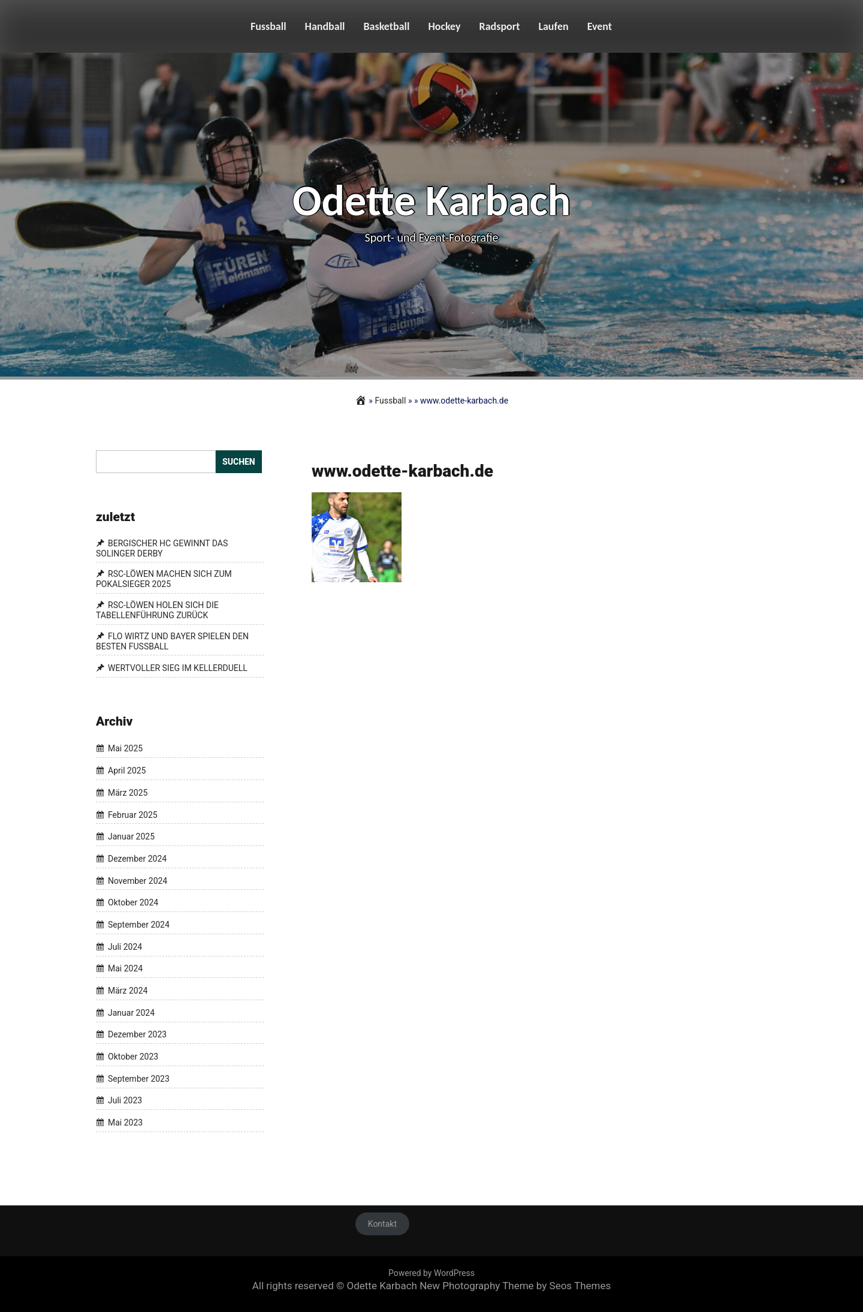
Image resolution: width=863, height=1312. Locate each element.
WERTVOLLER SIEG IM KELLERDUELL (178, 668)
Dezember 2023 (137, 1035)
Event (599, 26)
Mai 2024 (125, 969)
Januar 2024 (131, 1013)
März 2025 (127, 793)
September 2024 (139, 924)
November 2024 (137, 881)
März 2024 (127, 990)
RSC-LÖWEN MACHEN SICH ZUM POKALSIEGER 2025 (164, 579)
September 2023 (139, 1079)
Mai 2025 (125, 749)
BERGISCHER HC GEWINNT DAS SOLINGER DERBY (162, 548)
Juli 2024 (125, 947)
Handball (325, 26)
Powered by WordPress (431, 1273)
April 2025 (127, 770)
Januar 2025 (131, 836)
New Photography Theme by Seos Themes (515, 1286)
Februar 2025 (133, 815)
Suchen (238, 462)
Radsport (499, 26)
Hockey (444, 26)
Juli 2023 (125, 1101)
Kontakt (382, 1224)
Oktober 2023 (133, 1056)
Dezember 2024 (137, 858)
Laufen (553, 26)
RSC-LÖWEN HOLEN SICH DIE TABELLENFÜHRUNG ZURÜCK (157, 610)
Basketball (387, 26)
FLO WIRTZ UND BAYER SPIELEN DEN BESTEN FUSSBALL (172, 641)
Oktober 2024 (133, 902)
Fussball (268, 26)
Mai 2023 (125, 1122)
